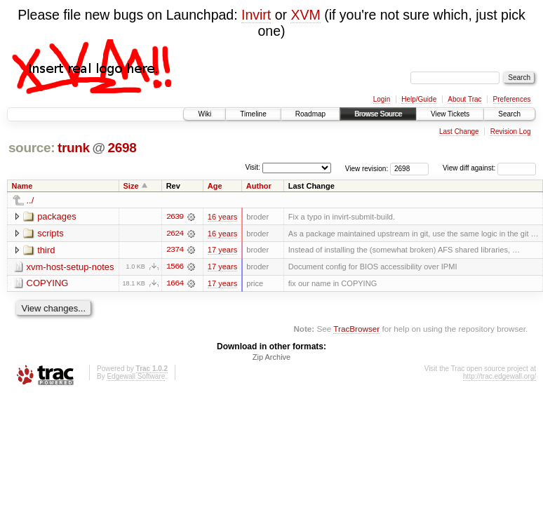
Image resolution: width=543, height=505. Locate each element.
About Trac (464, 99)
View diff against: (489, 168)
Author (259, 186)
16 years (222, 217)
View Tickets (450, 114)
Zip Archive (271, 358)
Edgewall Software (136, 377)
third (46, 250)
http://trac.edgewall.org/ (499, 377)
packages (56, 216)
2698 (121, 147)
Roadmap (310, 114)
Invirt (256, 14)
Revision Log (510, 131)
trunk (74, 147)
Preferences (512, 99)
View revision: (367, 168)
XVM (305, 14)
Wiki (204, 114)
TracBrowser (356, 329)
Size (131, 186)
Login (381, 99)
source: (31, 147)
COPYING (48, 283)
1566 (174, 267)
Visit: (252, 167)
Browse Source (378, 114)
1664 (174, 284)
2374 (174, 250)
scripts (50, 233)
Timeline (253, 114)
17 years (222, 250)
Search (509, 114)
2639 (174, 216)
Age (215, 186)
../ (30, 200)
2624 (174, 233)
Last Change (459, 131)
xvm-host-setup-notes (70, 267)
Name (22, 186)
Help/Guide (418, 99)
